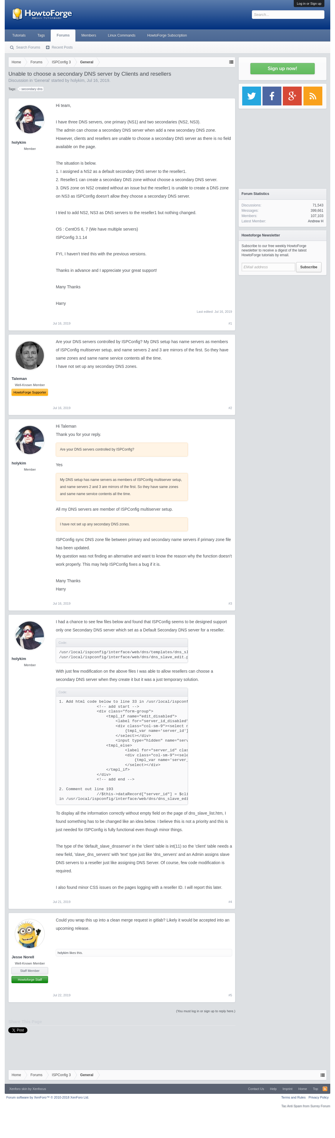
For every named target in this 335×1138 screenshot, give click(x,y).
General (41, 80)
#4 (230, 902)
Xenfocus (39, 1089)
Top (315, 1089)
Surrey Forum (320, 1106)
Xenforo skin (18, 1089)
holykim (77, 80)
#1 (230, 323)
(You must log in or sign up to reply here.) (205, 1011)
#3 (230, 603)
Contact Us (256, 1089)
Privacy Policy (318, 1097)
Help (273, 1089)
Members (88, 35)
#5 (230, 995)
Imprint (288, 1089)
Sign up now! (282, 68)
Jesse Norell (22, 957)
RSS (325, 1088)
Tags (41, 35)
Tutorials (19, 35)
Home (302, 1089)
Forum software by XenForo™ (47, 1097)
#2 (230, 408)
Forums (63, 35)
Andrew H (316, 221)
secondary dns (31, 89)
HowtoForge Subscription (167, 35)
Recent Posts (62, 47)
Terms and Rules (293, 1097)
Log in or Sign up (309, 3)
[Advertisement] (282, 315)
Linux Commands (121, 35)
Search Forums (28, 47)
